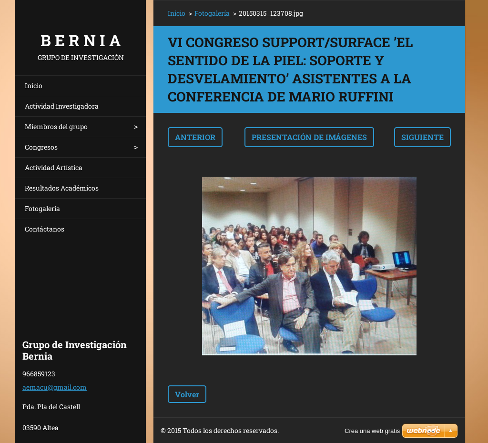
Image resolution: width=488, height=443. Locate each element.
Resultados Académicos (62, 187)
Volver (187, 394)
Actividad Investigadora (62, 106)
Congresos (41, 146)
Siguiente (422, 137)
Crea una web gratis (372, 430)
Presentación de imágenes (309, 137)
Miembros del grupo (56, 126)
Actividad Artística (53, 167)
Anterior (195, 137)
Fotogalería (42, 208)
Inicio (33, 85)
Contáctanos (44, 228)
